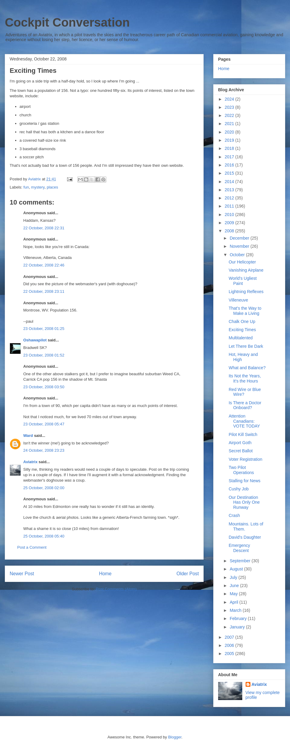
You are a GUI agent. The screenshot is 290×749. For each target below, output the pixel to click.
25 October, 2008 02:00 (43, 488)
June (235, 585)
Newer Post (22, 573)
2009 (230, 222)
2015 (230, 173)
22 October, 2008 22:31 (43, 228)
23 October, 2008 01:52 (43, 355)
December (240, 238)
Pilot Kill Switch (243, 434)
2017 (230, 156)
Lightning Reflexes (246, 291)
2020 (230, 132)
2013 (230, 189)
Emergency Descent (239, 548)
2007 (230, 637)
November (240, 246)
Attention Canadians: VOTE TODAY (244, 421)
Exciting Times (242, 329)
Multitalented (241, 337)
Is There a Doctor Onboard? (245, 405)
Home (105, 573)
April (234, 602)
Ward (28, 435)
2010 (230, 214)
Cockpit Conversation (67, 22)
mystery (38, 187)
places (52, 187)
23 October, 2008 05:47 (43, 424)
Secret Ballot (241, 450)
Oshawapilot (35, 340)
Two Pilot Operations (241, 470)
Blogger (174, 737)
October (238, 254)
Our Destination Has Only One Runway (244, 502)
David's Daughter (245, 537)
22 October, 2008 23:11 (43, 291)
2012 (230, 197)
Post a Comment (32, 547)
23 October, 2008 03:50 (43, 387)
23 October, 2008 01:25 (43, 328)
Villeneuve (238, 300)
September (240, 560)
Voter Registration (245, 459)
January (238, 627)
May (234, 593)
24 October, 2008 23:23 (43, 450)
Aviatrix (30, 462)
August (237, 569)
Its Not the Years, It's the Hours (245, 378)
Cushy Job (239, 488)
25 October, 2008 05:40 (43, 536)
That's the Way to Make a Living (245, 311)
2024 (230, 99)
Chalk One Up (242, 321)
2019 (230, 140)
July (234, 577)
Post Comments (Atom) (116, 589)
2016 (230, 165)
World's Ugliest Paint (243, 281)
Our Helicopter (242, 262)
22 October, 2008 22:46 (43, 265)
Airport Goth (240, 442)
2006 (230, 645)
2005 (230, 653)
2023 (230, 107)
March (236, 610)
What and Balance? (247, 367)
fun (26, 187)
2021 (230, 123)
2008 (230, 230)
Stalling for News (244, 480)
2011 (230, 206)
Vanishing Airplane (246, 270)
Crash (234, 515)
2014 (230, 181)
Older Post (187, 573)
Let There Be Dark (246, 346)
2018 (230, 148)
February (239, 618)
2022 (230, 115)
